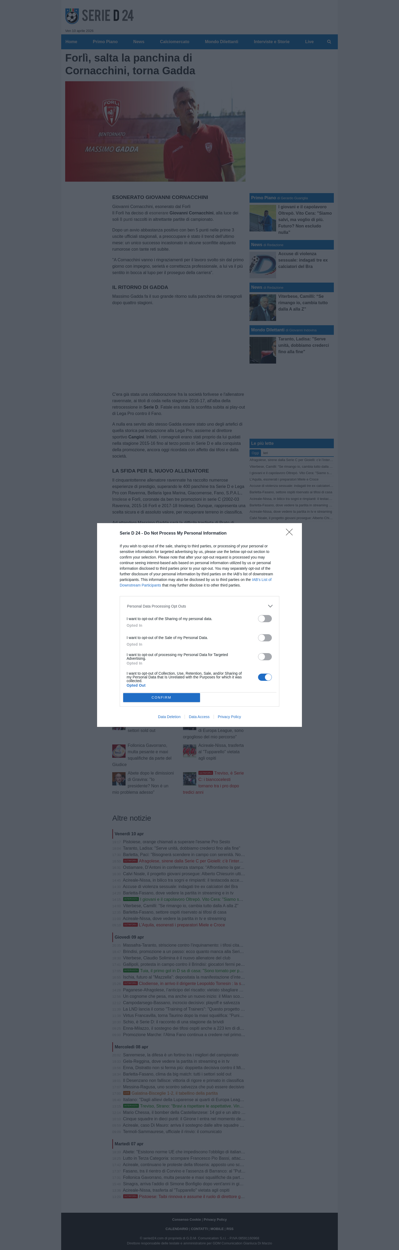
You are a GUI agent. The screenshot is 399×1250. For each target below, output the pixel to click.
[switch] (265, 618)
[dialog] (199, 625)
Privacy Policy (229, 717)
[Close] (291, 534)
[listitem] (199, 606)
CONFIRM (162, 697)
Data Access (199, 717)
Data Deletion (169, 717)
